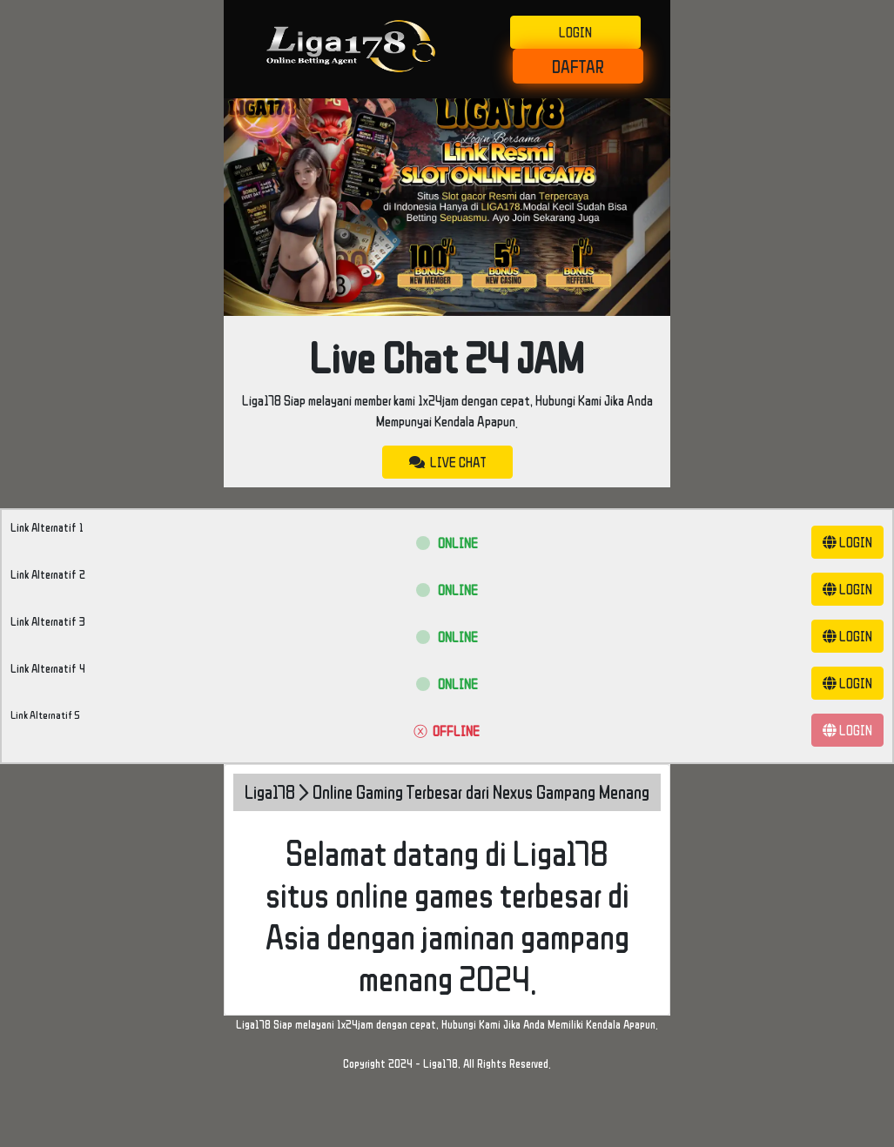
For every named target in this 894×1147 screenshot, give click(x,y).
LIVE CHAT (447, 462)
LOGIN (575, 32)
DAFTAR (578, 66)
